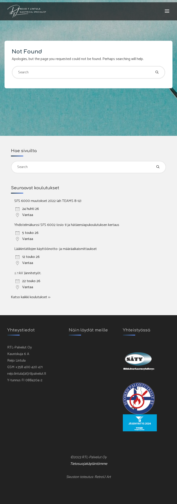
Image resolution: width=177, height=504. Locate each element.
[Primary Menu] (167, 11)
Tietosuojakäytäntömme (88, 464)
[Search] (156, 72)
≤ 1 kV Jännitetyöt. (27, 273)
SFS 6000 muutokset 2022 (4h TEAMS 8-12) (47, 201)
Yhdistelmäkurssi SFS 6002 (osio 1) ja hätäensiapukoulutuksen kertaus (66, 225)
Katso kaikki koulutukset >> (30, 297)
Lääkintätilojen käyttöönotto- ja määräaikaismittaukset (55, 249)
